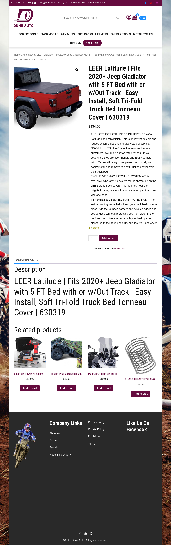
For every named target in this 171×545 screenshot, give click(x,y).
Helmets (101, 34)
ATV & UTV (68, 34)
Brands (75, 43)
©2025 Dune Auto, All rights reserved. (85, 540)
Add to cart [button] (30, 388)
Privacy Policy (96, 422)
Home (17, 54)
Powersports (28, 34)
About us (55, 433)
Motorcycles (143, 34)
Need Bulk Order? (60, 454)
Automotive (29, 54)
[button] (77, 70)
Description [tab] (25, 259)
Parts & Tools (120, 34)
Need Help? (92, 43)
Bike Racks (85, 34)
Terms (91, 443)
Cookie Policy (96, 429)
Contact (54, 440)
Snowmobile (49, 34)
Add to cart (108, 238)
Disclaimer (94, 436)
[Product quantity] (93, 238)
